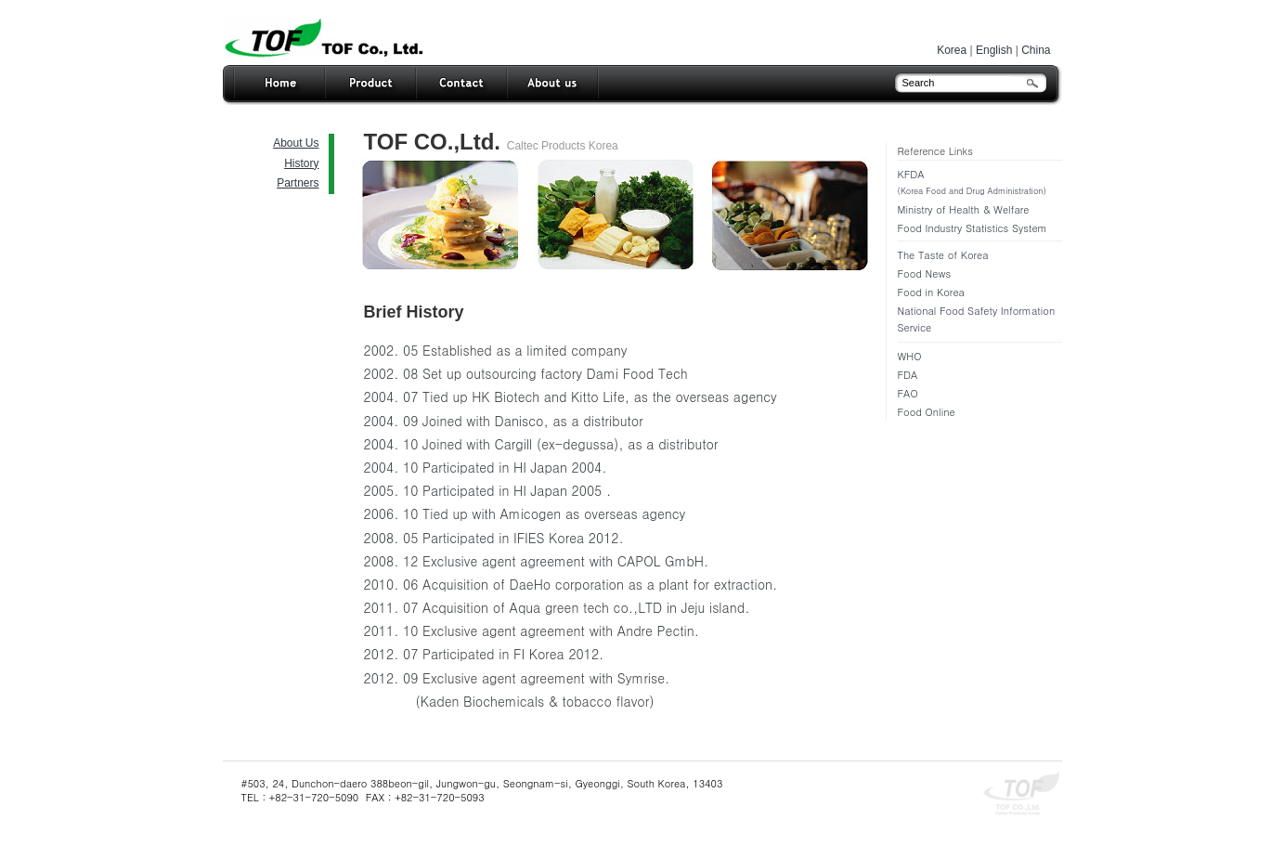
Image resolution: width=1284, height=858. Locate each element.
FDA (908, 375)
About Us (295, 143)
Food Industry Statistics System (972, 228)
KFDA (980, 183)
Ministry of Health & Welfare (964, 209)
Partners (297, 182)
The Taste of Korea (943, 255)
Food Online (926, 412)
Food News (925, 273)
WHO (910, 356)
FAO (908, 393)
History (301, 163)
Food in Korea (931, 292)
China (1035, 50)
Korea (951, 50)
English (994, 50)
